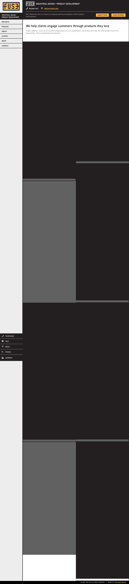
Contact (5, 46)
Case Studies (118, 15)
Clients (5, 36)
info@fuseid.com (51, 9)
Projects (5, 22)
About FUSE (102, 15)
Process (5, 27)
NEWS (4, 41)
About (4, 31)
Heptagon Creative (120, 582)
